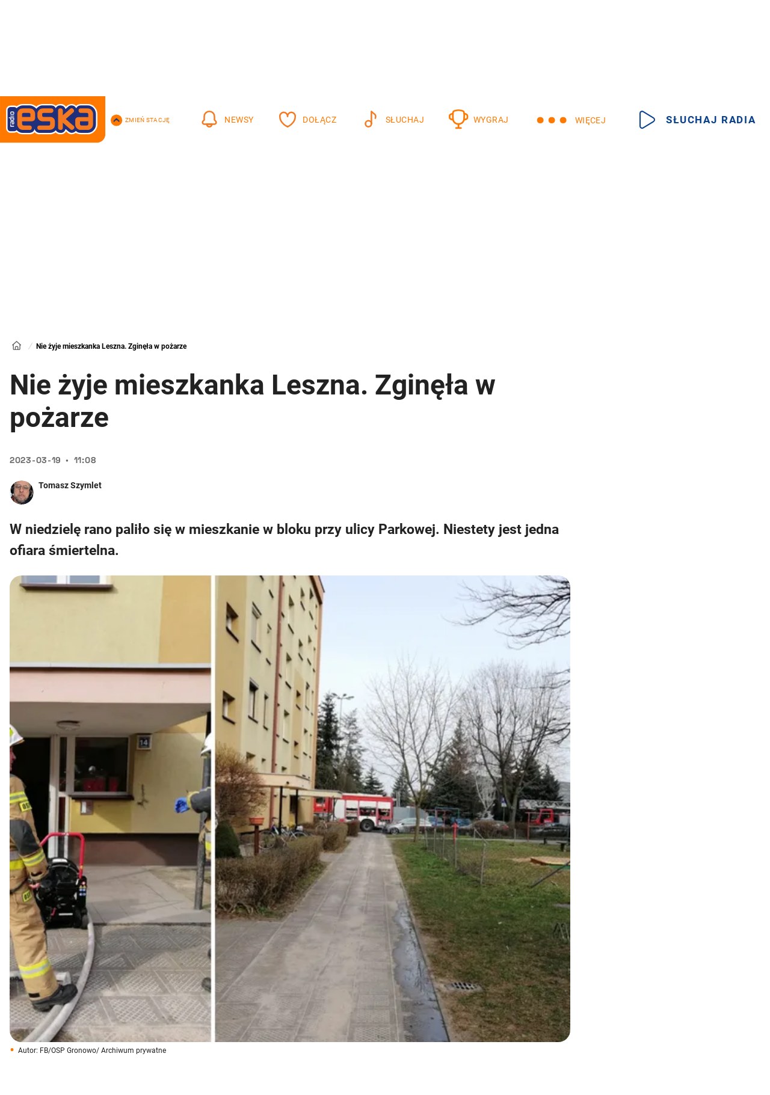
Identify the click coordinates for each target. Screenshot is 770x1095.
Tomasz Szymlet (70, 485)
